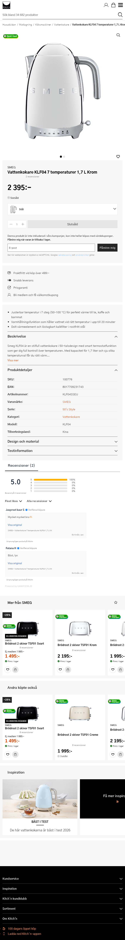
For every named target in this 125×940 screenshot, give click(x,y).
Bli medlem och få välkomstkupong (35, 295)
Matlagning (25, 24)
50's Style (69, 409)
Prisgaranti (20, 287)
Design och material (23, 441)
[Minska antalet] (11, 224)
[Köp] (15, 670)
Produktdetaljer (20, 369)
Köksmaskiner (43, 24)
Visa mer (13, 360)
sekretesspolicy (65, 255)
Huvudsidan (9, 24)
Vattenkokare (61, 24)
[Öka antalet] (23, 224)
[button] (118, 156)
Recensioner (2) (21, 465)
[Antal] (17, 224)
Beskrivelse (17, 336)
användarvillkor (82, 255)
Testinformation (20, 450)
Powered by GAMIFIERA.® (18, 586)
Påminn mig (108, 248)
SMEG (12, 167)
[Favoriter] (7, 670)
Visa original (15, 524)
